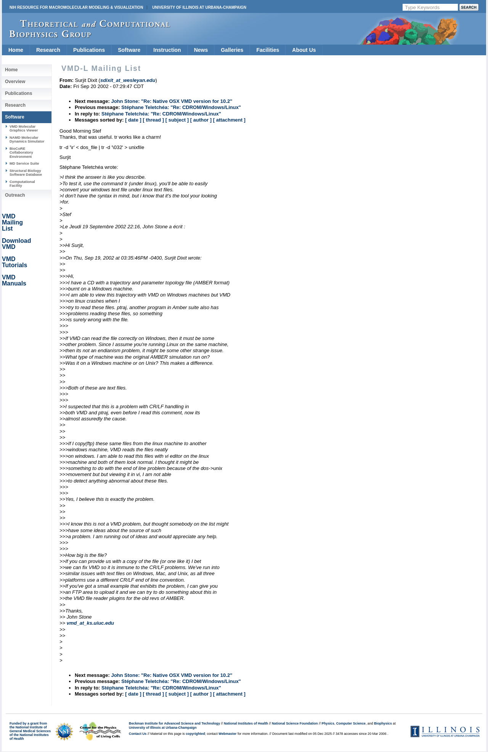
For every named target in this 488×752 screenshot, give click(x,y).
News (201, 50)
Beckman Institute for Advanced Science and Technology (174, 723)
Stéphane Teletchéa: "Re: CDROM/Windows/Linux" (181, 107)
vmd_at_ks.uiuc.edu (90, 623)
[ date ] (133, 120)
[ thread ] (153, 120)
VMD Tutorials (14, 262)
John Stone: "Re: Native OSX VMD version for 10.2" (171, 101)
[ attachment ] (229, 120)
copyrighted (195, 734)
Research (48, 50)
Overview (15, 81)
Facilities (267, 50)
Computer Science (351, 723)
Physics (328, 723)
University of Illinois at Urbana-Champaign (199, 7)
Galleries (232, 50)
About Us (304, 50)
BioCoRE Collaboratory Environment (21, 152)
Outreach (15, 195)
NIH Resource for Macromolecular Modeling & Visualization (76, 7)
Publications (89, 50)
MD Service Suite (24, 163)
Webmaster (227, 734)
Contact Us (137, 734)
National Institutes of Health (246, 723)
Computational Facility (22, 184)
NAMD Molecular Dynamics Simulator (27, 139)
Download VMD (16, 243)
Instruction (167, 50)
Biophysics (383, 723)
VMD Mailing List (12, 222)
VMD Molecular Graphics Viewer (24, 128)
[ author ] (201, 120)
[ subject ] (177, 120)
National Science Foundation (295, 723)
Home (15, 50)
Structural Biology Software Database (26, 172)
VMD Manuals (14, 280)
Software (129, 50)
